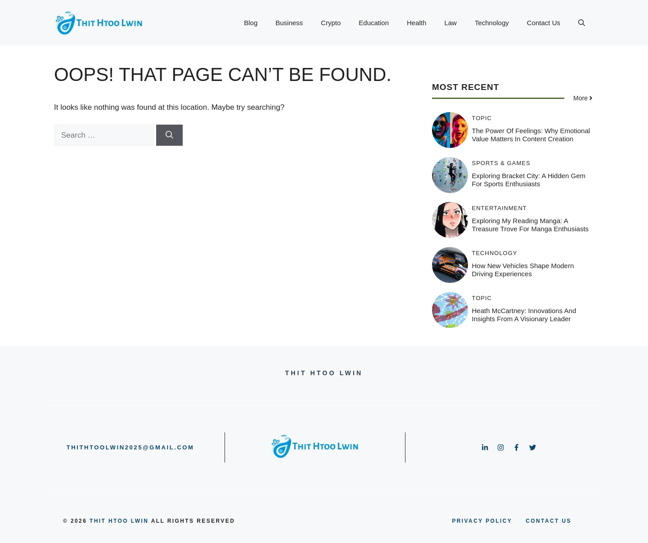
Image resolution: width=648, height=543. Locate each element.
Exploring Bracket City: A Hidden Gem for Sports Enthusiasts (529, 180)
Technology (492, 23)
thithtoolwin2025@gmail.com (130, 447)
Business (289, 23)
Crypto (331, 23)
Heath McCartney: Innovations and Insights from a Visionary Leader (524, 315)
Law (450, 23)
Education (374, 23)
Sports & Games (501, 163)
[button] (581, 22)
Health (416, 23)
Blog (250, 23)
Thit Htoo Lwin (119, 521)
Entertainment (499, 208)
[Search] (169, 135)
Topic (482, 118)
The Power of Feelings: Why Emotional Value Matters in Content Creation (531, 135)
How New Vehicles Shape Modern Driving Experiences (523, 270)
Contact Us (543, 23)
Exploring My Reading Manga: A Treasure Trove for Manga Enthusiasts (530, 225)
